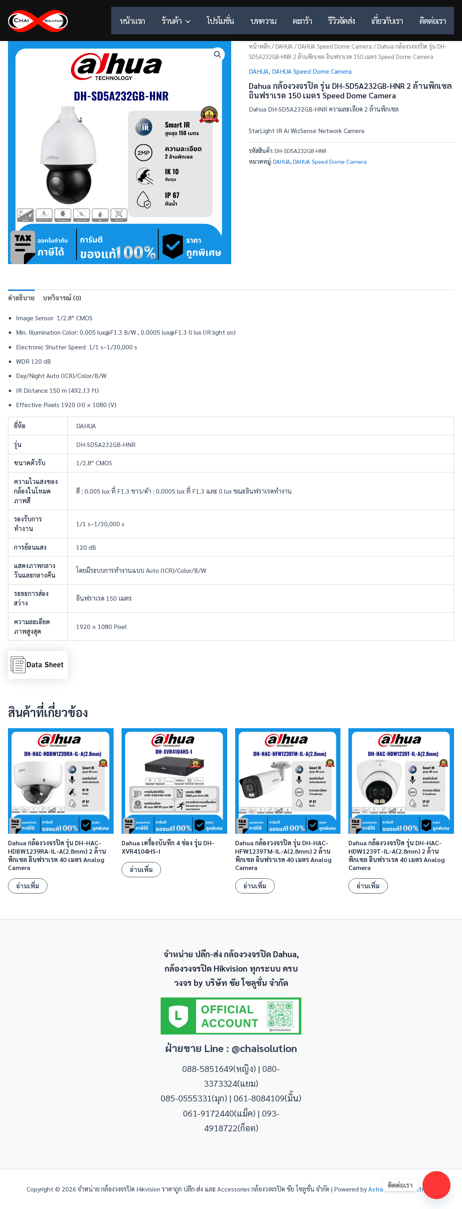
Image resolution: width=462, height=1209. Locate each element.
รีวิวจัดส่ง (341, 20)
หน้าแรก (131, 20)
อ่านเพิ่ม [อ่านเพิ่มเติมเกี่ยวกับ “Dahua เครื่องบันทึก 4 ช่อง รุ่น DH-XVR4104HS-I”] (141, 869)
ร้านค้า (175, 20)
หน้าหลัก (259, 46)
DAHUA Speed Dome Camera (335, 46)
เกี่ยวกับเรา (387, 20)
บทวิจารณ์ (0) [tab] (62, 298)
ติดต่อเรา (432, 20)
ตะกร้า (301, 20)
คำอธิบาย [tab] (21, 298)
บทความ (262, 20)
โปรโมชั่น (219, 20)
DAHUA (284, 46)
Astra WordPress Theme (402, 1189)
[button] (185, 20)
